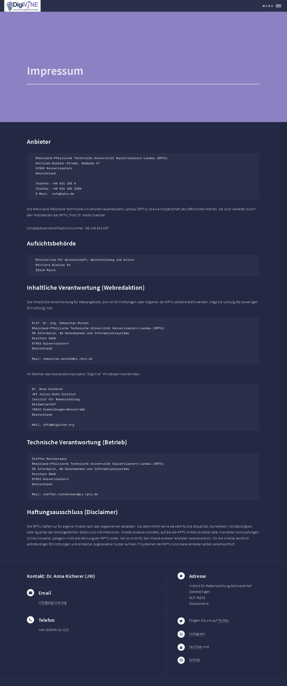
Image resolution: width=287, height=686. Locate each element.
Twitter (223, 620)
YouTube (195, 646)
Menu (268, 6)
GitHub (194, 659)
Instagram (197, 633)
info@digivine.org (53, 602)
